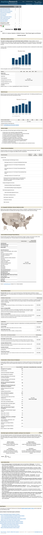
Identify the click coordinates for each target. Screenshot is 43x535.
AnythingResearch (7, 283)
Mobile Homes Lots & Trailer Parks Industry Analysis (10, 520)
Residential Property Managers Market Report (10, 524)
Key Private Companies (4, 19)
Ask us (32, 508)
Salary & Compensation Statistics (6, 16)
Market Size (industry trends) (5, 9)
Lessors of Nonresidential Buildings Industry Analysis (10, 517)
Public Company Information (5, 18)
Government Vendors (3, 21)
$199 (19, 29)
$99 (15, 29)
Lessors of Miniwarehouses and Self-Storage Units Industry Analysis (13, 518)
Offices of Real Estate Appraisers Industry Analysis (10, 527)
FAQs (35, 1)
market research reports (26, 508)
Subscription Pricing (29, 1)
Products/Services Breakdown (5, 12)
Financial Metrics (3, 15)
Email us (39, 1)
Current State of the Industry (5, 8)
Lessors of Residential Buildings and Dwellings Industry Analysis (12, 515)
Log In (23, 1)
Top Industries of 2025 (37, 4)
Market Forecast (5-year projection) (6, 11)
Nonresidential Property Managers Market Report (11, 526)
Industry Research (29, 4)
